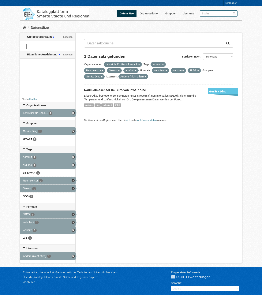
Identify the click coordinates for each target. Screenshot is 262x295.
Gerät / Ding (217, 91)
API (128, 120)
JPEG (117, 105)
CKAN (193, 277)
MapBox (33, 99)
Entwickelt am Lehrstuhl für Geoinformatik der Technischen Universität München (70, 272)
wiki (97, 105)
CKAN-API (29, 281)
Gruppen (170, 13)
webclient (107, 105)
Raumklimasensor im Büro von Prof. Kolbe (115, 90)
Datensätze (127, 13)
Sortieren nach (191, 56)
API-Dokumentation (147, 120)
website (89, 105)
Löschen (68, 37)
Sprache (176, 283)
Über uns (188, 13)
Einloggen (231, 3)
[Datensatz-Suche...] (153, 43)
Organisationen (149, 13)
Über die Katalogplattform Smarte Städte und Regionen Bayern (60, 277)
